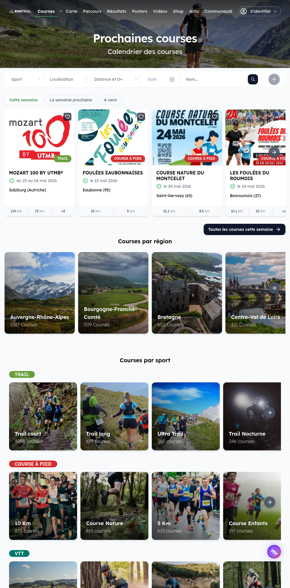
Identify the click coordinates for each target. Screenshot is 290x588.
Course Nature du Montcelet (180, 175)
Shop (178, 11)
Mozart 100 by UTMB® (36, 173)
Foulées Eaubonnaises (113, 172)
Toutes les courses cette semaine (244, 229)
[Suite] (274, 152)
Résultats (116, 11)
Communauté (218, 11)
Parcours (92, 11)
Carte (71, 11)
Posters (139, 11)
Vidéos (160, 11)
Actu (194, 11)
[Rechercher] (253, 79)
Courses (46, 11)
